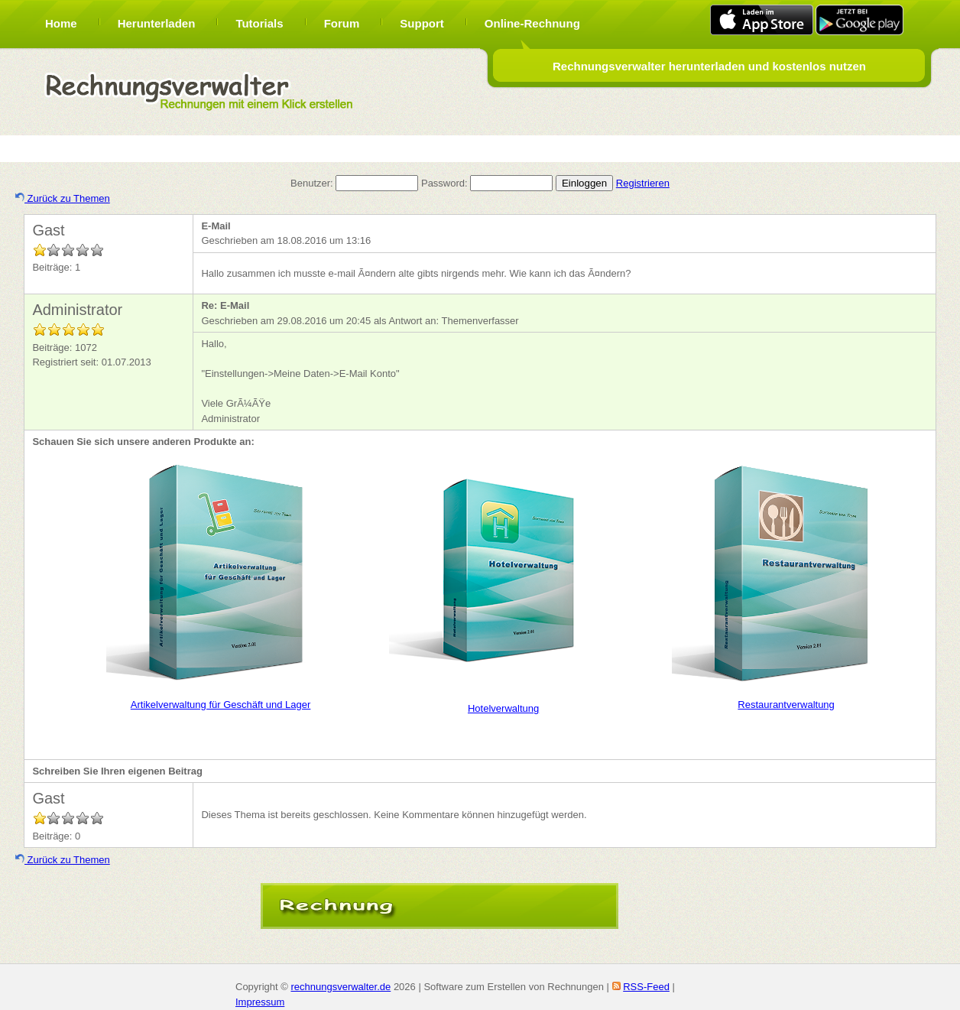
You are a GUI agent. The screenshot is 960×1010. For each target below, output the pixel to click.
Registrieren (643, 183)
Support (422, 23)
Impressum (259, 1002)
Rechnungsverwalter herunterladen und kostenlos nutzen (709, 66)
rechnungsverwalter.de (340, 986)
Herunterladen (157, 23)
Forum (342, 23)
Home (61, 23)
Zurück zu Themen (62, 198)
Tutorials (259, 23)
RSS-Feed (646, 986)
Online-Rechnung (532, 23)
